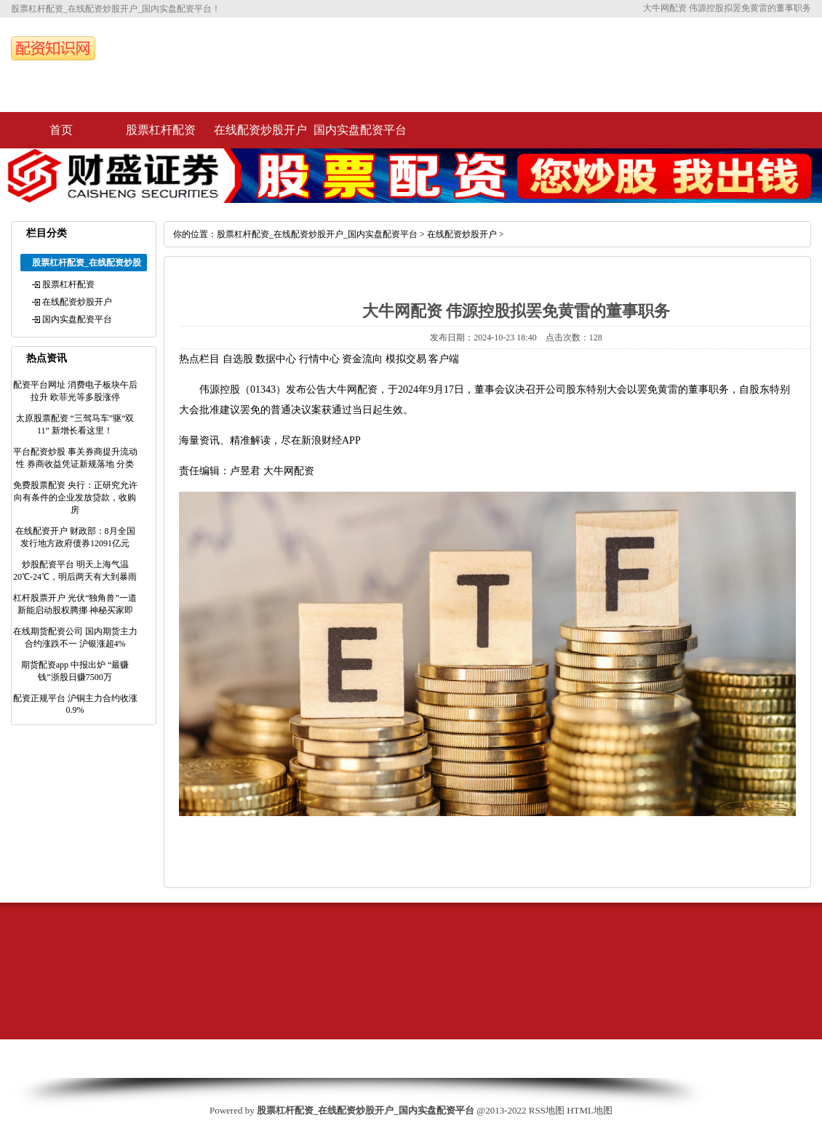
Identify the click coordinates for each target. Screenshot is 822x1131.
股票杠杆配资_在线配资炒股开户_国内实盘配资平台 (317, 234)
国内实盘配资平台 (360, 130)
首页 (61, 130)
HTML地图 (589, 1110)
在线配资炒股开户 (260, 130)
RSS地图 (546, 1110)
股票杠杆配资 (161, 130)
